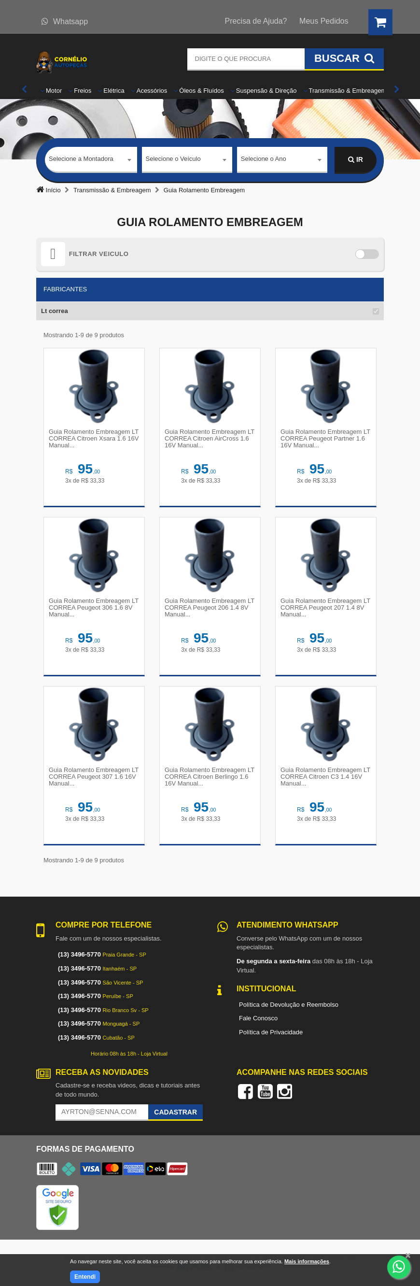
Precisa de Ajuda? (256, 21)
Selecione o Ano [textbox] (263, 159)
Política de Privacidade (271, 1032)
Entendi (85, 1276)
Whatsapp (65, 21)
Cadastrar (175, 1112)
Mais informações (306, 1261)
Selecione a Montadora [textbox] (81, 159)
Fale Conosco (258, 1018)
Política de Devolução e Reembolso (288, 1004)
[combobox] (91, 160)
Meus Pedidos (323, 21)
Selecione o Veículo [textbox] (173, 159)
